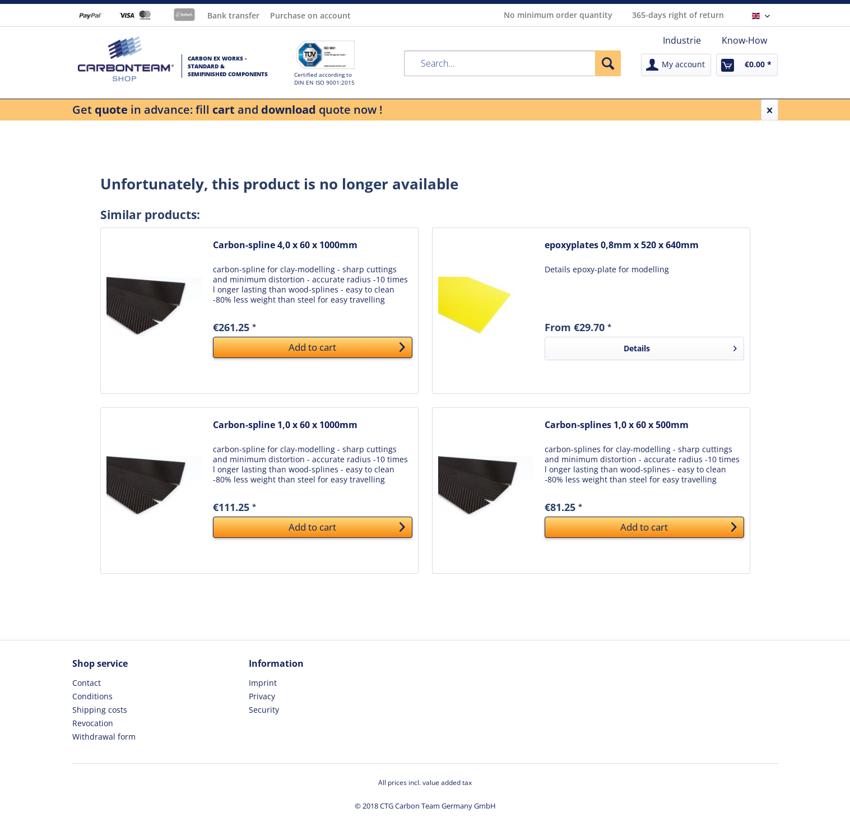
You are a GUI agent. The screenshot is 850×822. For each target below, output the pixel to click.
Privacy (262, 696)
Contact (86, 682)
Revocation (92, 723)
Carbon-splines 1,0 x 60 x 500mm (617, 425)
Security (264, 709)
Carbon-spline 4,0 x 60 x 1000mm (285, 245)
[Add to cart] (312, 347)
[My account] (676, 65)
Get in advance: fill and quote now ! (227, 109)
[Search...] (512, 63)
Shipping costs (99, 709)
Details (680, 347)
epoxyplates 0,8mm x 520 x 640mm (622, 245)
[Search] (608, 63)
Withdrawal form (104, 736)
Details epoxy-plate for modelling (607, 269)
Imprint (263, 682)
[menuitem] (682, 40)
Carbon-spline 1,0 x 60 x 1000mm (285, 425)
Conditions (92, 696)
